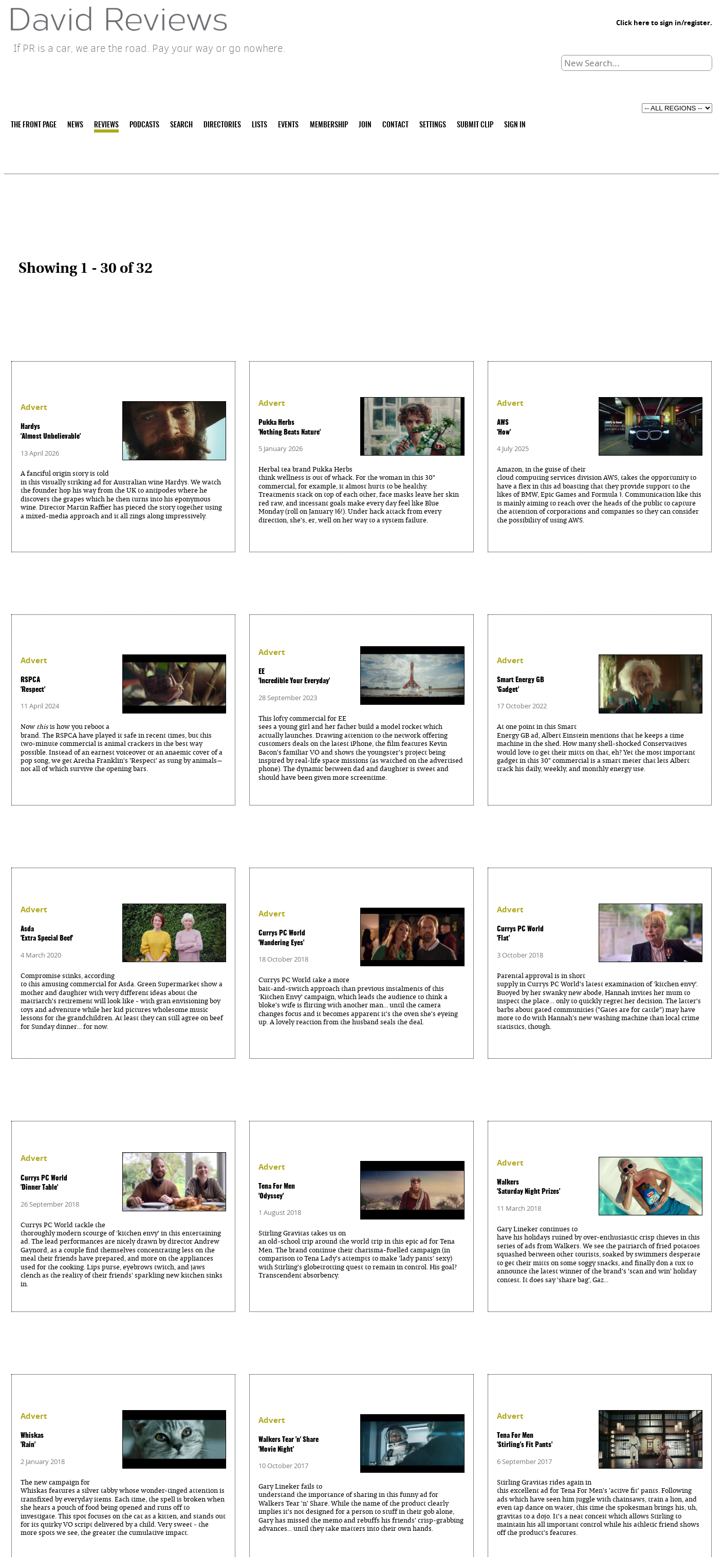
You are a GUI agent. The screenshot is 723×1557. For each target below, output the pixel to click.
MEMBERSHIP (329, 125)
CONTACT (395, 125)
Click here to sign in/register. (664, 22)
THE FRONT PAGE (34, 125)
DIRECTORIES (222, 125)
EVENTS (288, 125)
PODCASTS (144, 125)
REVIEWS (106, 125)
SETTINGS (432, 125)
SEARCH (181, 125)
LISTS (259, 125)
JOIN (365, 125)
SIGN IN (515, 125)
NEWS (75, 125)
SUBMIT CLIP (475, 125)
